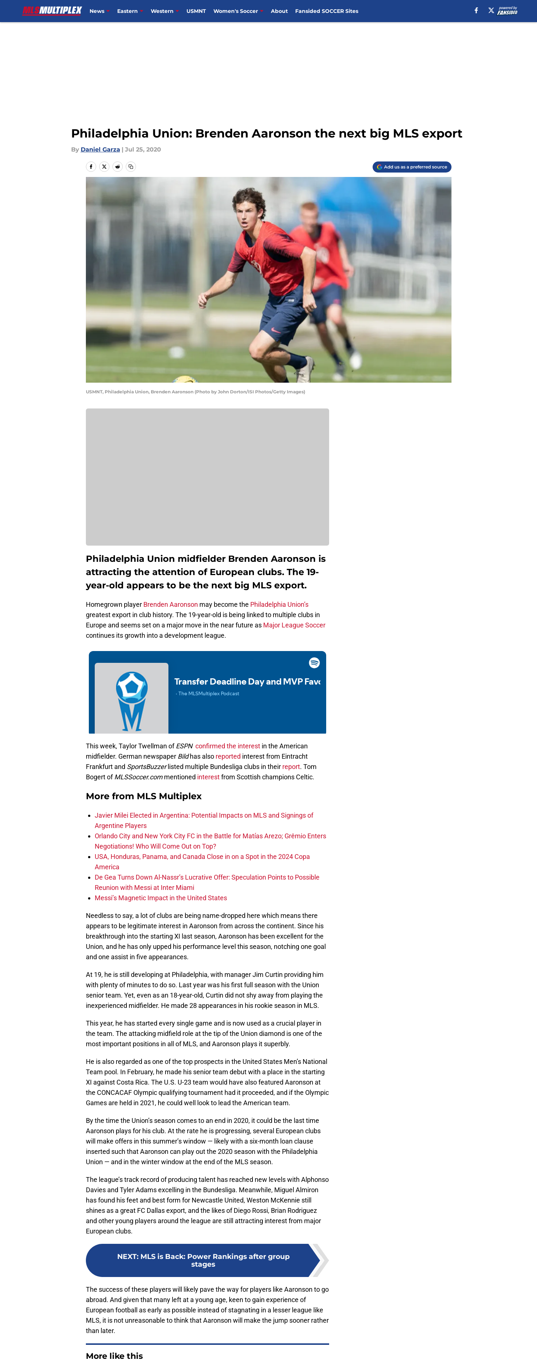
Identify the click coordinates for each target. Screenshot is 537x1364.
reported (228, 756)
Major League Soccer (294, 625)
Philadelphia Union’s (279, 604)
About (279, 11)
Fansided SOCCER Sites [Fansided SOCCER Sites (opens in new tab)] (326, 11)
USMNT (196, 11)
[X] (491, 10)
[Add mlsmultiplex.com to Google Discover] (412, 167)
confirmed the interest (227, 746)
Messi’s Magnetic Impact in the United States (161, 898)
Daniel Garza (100, 149)
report (291, 766)
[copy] (131, 166)
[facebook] (476, 10)
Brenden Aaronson (170, 604)
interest (208, 777)
